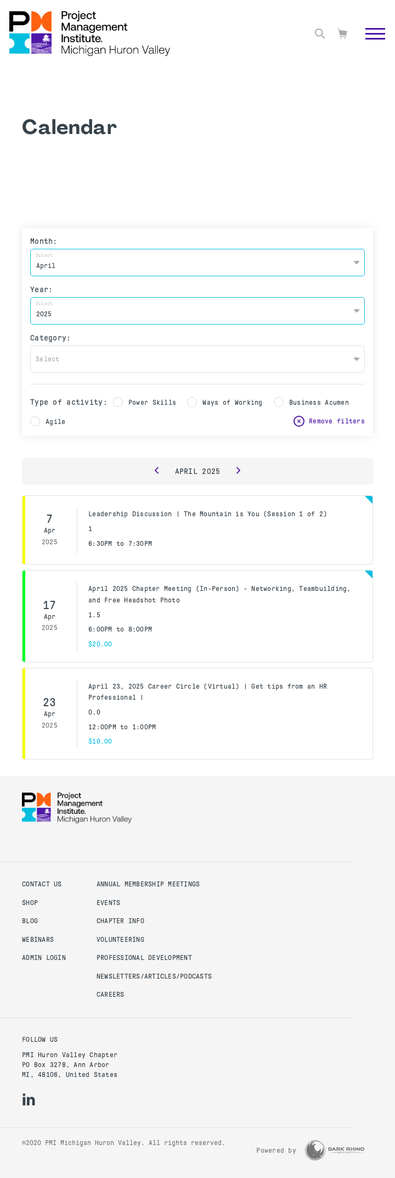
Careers (111, 994)
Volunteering (120, 939)
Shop (30, 903)
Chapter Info (120, 921)
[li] (29, 1099)
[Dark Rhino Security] (334, 1150)
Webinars (38, 939)
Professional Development (144, 958)
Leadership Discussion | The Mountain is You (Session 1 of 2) (207, 514)
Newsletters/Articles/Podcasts (154, 976)
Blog (30, 921)
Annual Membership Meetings (148, 884)
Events (109, 903)
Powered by (276, 1150)
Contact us (42, 884)
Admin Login (44, 958)
